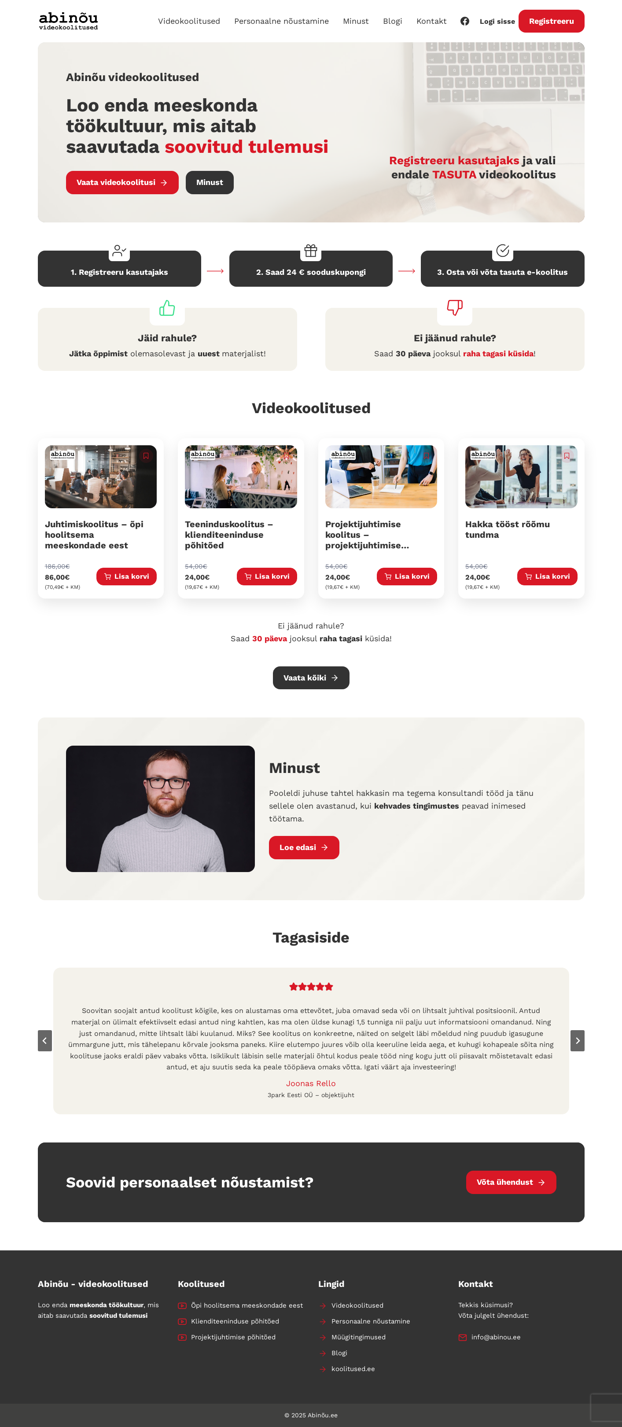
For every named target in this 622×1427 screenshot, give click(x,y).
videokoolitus (517, 174)
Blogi (392, 21)
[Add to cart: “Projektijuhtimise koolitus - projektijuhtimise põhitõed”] (407, 576)
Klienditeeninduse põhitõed (235, 1321)
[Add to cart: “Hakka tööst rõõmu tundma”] (547, 576)
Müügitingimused (358, 1337)
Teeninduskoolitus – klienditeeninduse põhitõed (229, 535)
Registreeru (551, 21)
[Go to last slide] (45, 1040)
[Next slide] (577, 1040)
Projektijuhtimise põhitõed (233, 1337)
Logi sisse (497, 21)
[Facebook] (464, 21)
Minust (356, 21)
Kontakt (431, 21)
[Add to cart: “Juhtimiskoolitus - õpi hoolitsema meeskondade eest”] (126, 576)
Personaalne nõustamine (281, 21)
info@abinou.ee (496, 1337)
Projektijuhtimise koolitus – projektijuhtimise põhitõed (363, 540)
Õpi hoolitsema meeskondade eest (247, 1305)
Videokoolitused (189, 21)
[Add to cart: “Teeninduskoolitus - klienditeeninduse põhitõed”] (267, 576)
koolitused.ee (353, 1369)
